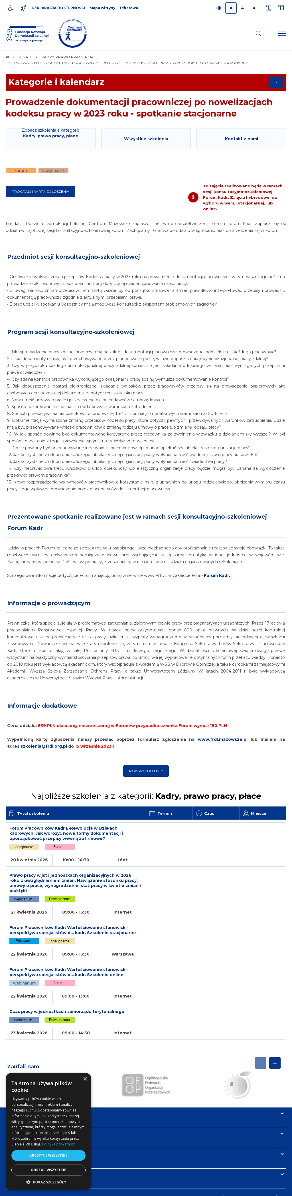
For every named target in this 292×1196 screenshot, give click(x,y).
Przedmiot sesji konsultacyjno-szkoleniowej (73, 256)
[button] (48, 1182)
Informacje (20, 1069)
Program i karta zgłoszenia (40, 191)
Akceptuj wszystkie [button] (48, 1155)
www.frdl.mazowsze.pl (224, 739)
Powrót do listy (146, 771)
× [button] (85, 1079)
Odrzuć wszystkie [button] (48, 1169)
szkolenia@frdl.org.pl (44, 746)
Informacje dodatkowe (42, 705)
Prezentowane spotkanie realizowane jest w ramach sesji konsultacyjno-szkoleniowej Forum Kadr (137, 522)
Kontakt (16, 1110)
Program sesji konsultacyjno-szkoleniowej (71, 331)
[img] (72, 33)
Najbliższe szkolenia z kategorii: (146, 796)
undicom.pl (273, 1189)
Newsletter (21, 1090)
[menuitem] (101, 1189)
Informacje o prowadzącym (48, 603)
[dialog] (48, 1131)
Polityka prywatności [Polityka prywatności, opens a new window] (59, 1144)
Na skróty (19, 1049)
